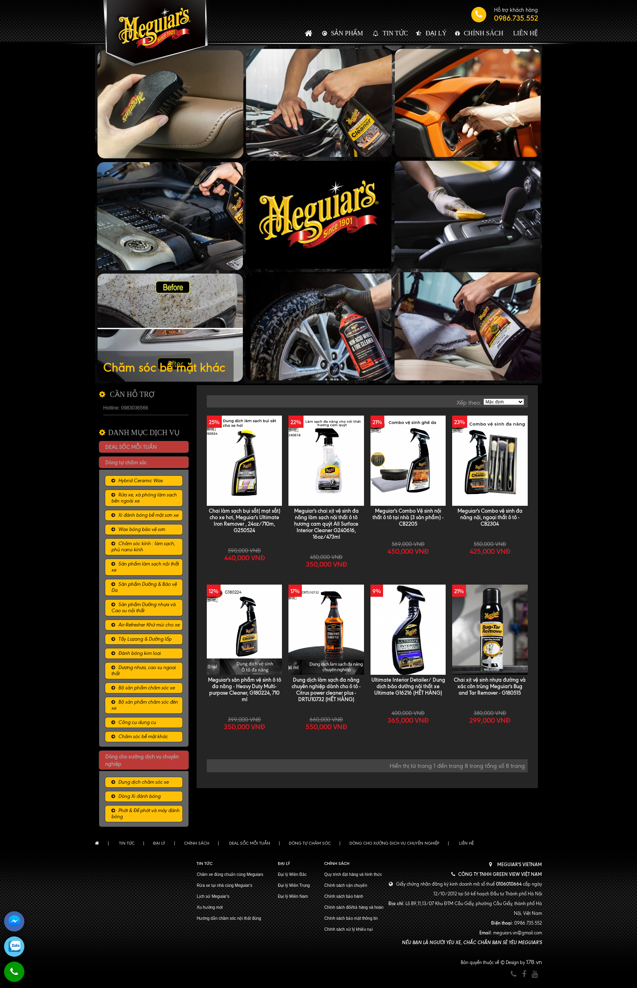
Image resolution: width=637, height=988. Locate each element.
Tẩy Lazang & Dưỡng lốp (144, 639)
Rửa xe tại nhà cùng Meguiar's (224, 885)
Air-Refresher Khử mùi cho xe (149, 625)
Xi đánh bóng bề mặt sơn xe (148, 515)
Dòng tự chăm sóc (126, 462)
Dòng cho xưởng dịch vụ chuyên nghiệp (394, 843)
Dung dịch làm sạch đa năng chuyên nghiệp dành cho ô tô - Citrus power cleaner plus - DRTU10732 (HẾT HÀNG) (326, 689)
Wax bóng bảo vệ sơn (141, 529)
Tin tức (395, 33)
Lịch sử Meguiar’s (213, 896)
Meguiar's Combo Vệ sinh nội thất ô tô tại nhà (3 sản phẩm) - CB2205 (408, 517)
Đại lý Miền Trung (294, 885)
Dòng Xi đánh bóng (139, 796)
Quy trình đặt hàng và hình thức (353, 874)
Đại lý (435, 33)
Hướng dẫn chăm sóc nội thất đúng (229, 918)
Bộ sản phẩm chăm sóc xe (146, 688)
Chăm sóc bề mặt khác (143, 736)
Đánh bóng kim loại (139, 653)
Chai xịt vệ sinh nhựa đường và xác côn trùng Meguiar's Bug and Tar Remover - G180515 (490, 686)
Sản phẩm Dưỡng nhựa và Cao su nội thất (143, 607)
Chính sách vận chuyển (345, 885)
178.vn (534, 962)
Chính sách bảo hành (343, 896)
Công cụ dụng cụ (137, 722)
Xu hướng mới (210, 907)
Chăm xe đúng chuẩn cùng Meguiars (230, 874)
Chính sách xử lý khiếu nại (348, 929)
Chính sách (483, 33)
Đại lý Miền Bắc (292, 874)
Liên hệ (525, 33)
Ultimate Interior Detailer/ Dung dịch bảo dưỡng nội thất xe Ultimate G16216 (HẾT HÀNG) (408, 686)
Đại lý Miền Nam (293, 896)
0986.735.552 (516, 18)
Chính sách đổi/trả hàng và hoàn (353, 907)
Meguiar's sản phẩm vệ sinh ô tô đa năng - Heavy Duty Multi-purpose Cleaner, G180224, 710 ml (244, 689)
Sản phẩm (347, 33)
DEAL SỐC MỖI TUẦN (131, 447)
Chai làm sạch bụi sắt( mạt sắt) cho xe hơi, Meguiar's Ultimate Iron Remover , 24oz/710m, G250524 (244, 520)
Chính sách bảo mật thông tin (351, 918)
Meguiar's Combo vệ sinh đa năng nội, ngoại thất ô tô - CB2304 (489, 517)
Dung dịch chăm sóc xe (143, 782)
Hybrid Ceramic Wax (140, 480)
